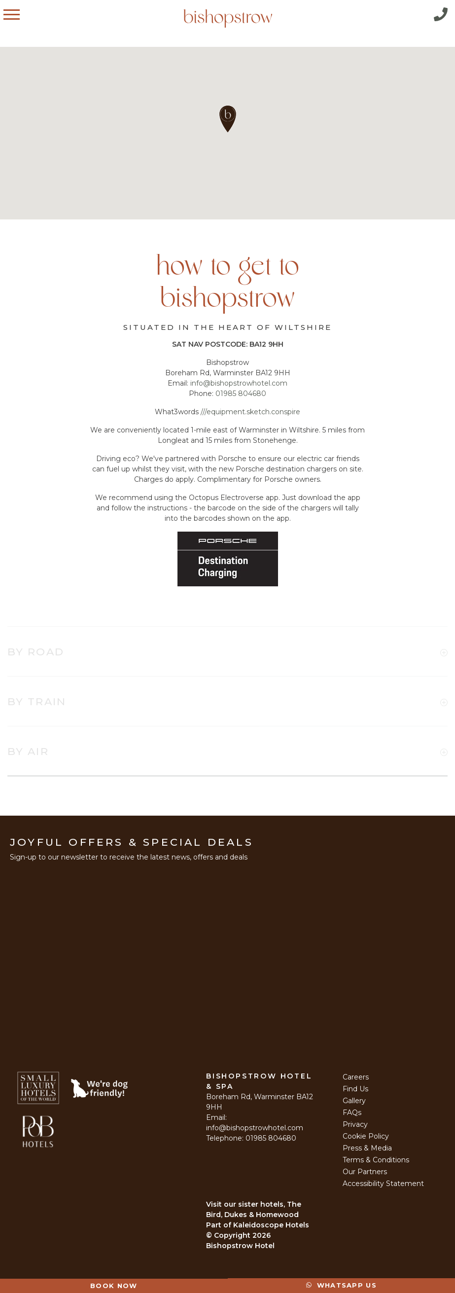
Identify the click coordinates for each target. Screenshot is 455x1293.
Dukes (235, 1214)
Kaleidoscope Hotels (271, 1225)
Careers (356, 1077)
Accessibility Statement (383, 1183)
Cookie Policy (366, 1136)
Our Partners (365, 1171)
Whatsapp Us (341, 1285)
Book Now (113, 1286)
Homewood (277, 1214)
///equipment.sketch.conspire (250, 411)
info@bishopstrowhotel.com (238, 383)
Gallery (354, 1100)
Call (441, 14)
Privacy (355, 1124)
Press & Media (367, 1148)
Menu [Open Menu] (21, 14)
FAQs (352, 1112)
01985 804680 (240, 393)
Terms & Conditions (376, 1159)
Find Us (355, 1088)
